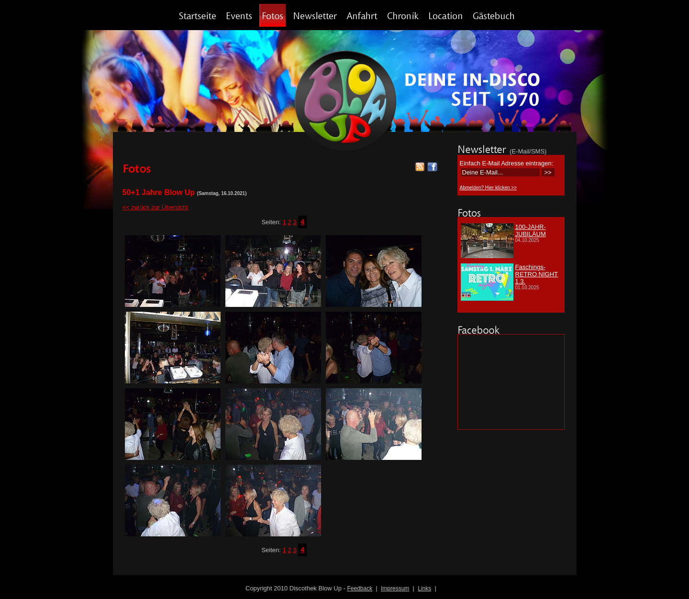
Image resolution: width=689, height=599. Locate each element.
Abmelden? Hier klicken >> (488, 187)
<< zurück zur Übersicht (155, 207)
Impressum (395, 588)
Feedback (359, 588)
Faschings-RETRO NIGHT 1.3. (536, 274)
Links (424, 588)
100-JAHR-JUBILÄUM (530, 230)
